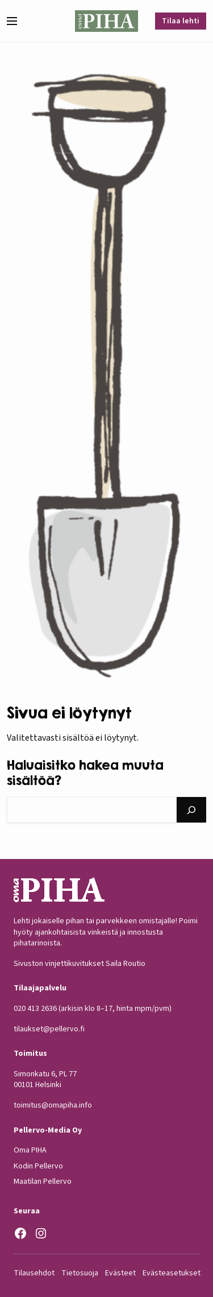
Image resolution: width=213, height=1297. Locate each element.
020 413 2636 (35, 1008)
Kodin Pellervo (38, 1166)
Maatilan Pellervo (43, 1182)
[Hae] (191, 810)
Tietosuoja (79, 1273)
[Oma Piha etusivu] (107, 21)
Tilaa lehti (180, 21)
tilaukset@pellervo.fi (49, 1029)
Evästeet (120, 1273)
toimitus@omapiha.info (53, 1105)
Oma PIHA (30, 1150)
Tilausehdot (34, 1273)
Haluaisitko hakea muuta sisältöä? (85, 772)
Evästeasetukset (172, 1273)
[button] (16, 21)
